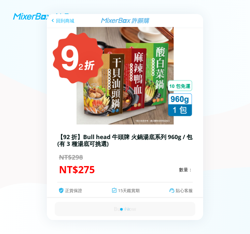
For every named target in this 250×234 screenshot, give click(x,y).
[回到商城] (62, 20)
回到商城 (65, 21)
